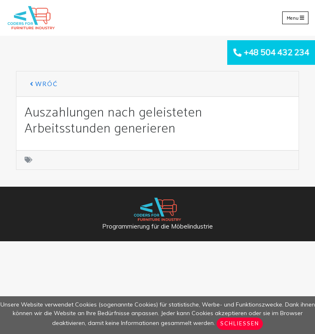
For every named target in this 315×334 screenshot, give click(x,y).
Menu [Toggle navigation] (295, 18)
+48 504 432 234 (276, 52)
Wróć (44, 83)
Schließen (239, 323)
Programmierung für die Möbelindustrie (157, 226)
